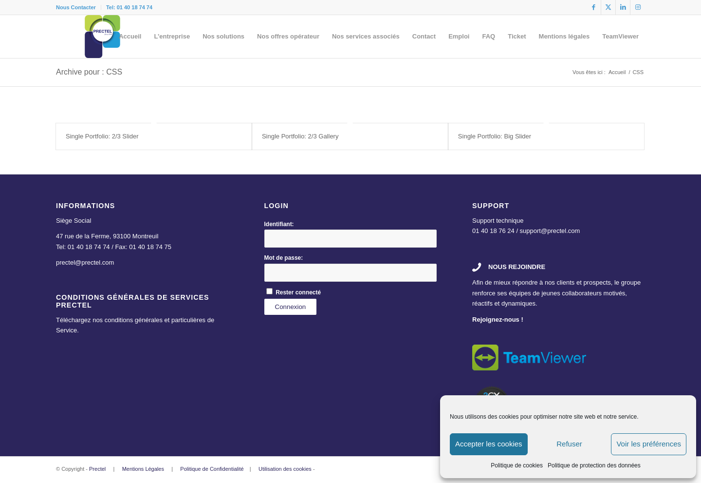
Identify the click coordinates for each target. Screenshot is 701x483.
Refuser (569, 444)
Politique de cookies (517, 465)
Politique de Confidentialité (211, 469)
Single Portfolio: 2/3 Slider (102, 136)
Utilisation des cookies (285, 469)
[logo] (102, 36)
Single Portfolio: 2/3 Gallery (300, 136)
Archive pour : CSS (89, 72)
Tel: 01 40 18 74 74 (129, 7)
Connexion (290, 306)
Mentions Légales (143, 469)
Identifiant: (279, 224)
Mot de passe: (283, 257)
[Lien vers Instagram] (637, 7)
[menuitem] (78, 7)
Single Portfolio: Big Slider (494, 136)
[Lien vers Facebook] (594, 7)
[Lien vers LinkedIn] (623, 7)
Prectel (97, 469)
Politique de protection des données (594, 465)
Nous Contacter (76, 7)
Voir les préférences (648, 444)
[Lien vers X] (608, 7)
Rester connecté (298, 292)
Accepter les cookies (488, 444)
